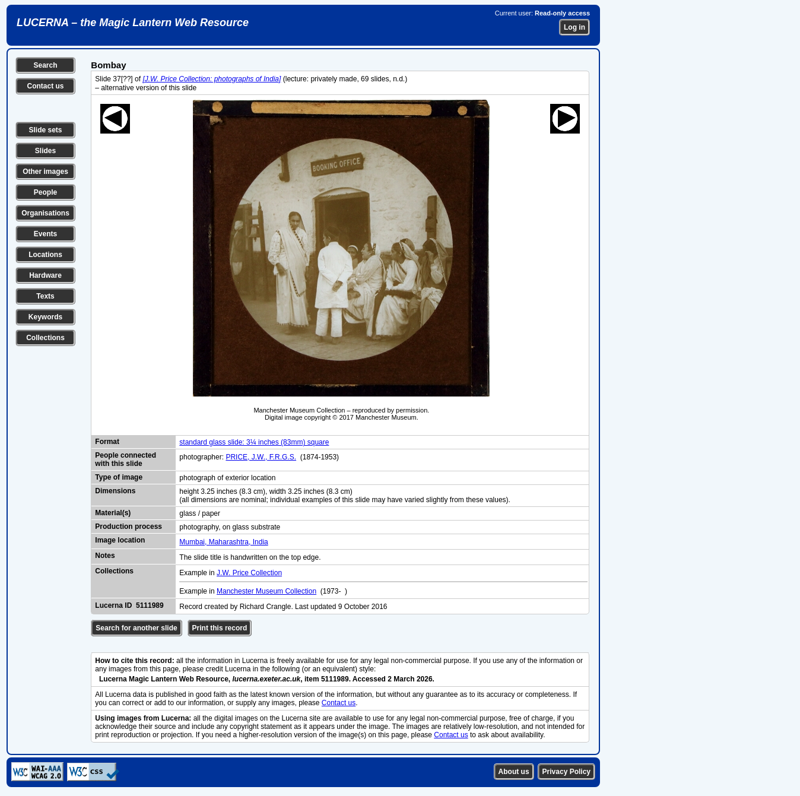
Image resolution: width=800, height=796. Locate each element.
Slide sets (45, 130)
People (45, 192)
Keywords (45, 317)
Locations (45, 254)
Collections (45, 338)
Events (45, 234)
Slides (45, 151)
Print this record (219, 628)
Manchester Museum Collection (266, 591)
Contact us (45, 86)
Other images (45, 171)
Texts (45, 296)
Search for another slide (136, 628)
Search (45, 65)
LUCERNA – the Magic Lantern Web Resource (133, 22)
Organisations (45, 213)
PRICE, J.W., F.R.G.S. (261, 457)
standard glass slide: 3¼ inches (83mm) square (254, 442)
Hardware (45, 275)
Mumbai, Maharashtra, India (223, 542)
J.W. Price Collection (249, 573)
